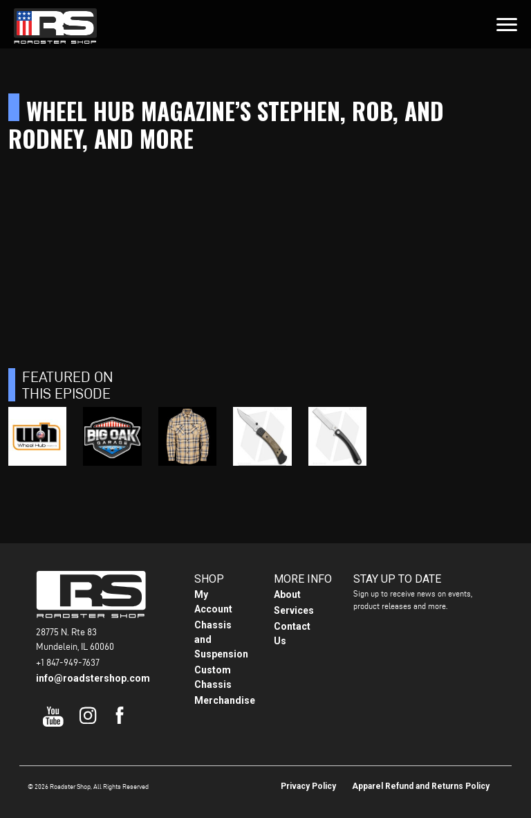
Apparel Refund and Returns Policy (421, 786)
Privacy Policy (308, 786)
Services (294, 610)
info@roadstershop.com (93, 678)
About (287, 594)
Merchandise (224, 700)
